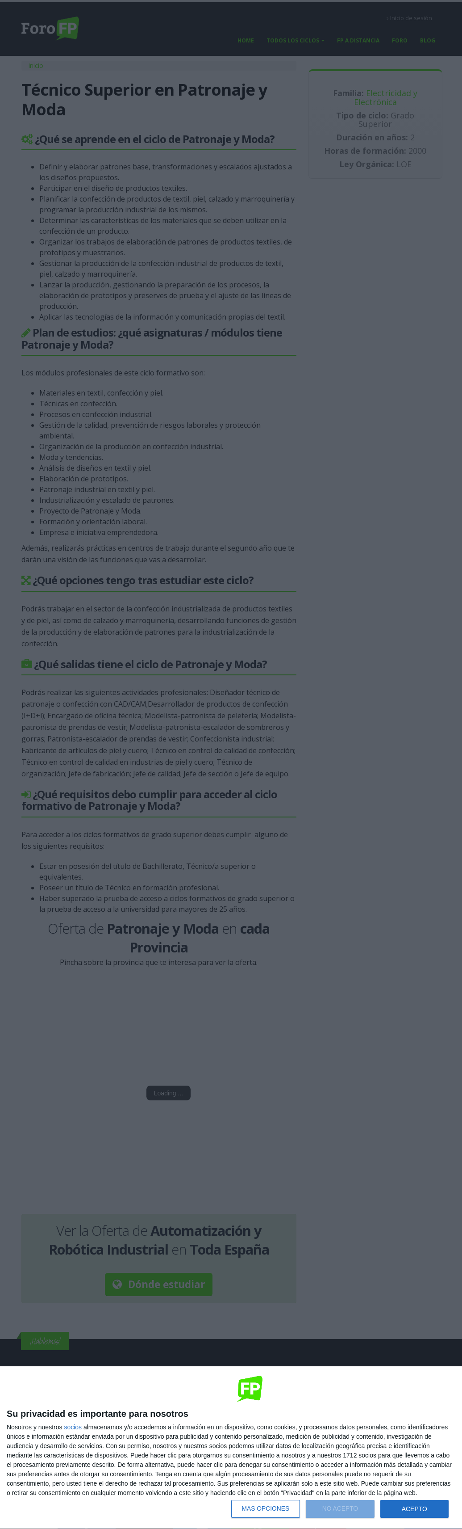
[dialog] (231, 1448)
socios (73, 1427)
